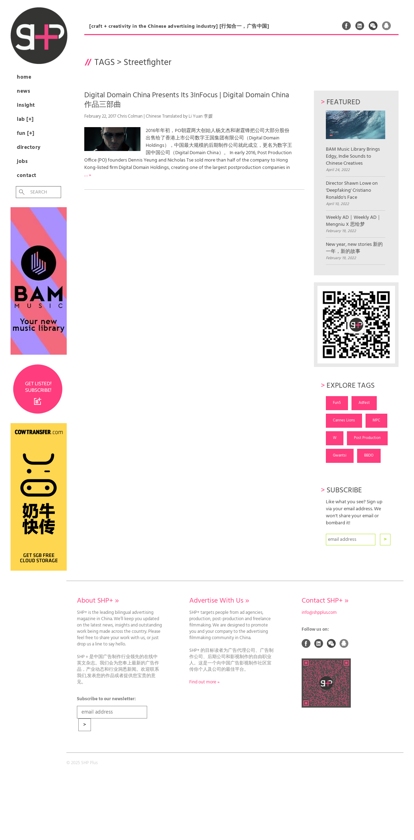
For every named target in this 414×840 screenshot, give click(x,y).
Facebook (346, 25)
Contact (27, 175)
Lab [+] (25, 119)
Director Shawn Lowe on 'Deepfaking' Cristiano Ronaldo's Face (352, 190)
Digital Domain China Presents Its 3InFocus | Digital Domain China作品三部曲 (186, 100)
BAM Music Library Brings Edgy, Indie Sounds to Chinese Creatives (355, 139)
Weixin (373, 25)
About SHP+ (98, 600)
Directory (29, 147)
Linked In (359, 25)
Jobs (22, 161)
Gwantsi (340, 455)
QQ (386, 25)
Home (24, 77)
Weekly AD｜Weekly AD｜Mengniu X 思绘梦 (353, 221)
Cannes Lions (344, 420)
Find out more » (204, 682)
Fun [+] (25, 133)
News (23, 91)
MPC (376, 420)
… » (87, 175)
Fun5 (337, 403)
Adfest (364, 403)
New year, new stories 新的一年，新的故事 (354, 248)
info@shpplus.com (319, 612)
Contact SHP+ (325, 600)
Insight (26, 105)
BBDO (369, 455)
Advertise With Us (219, 600)
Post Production (367, 438)
